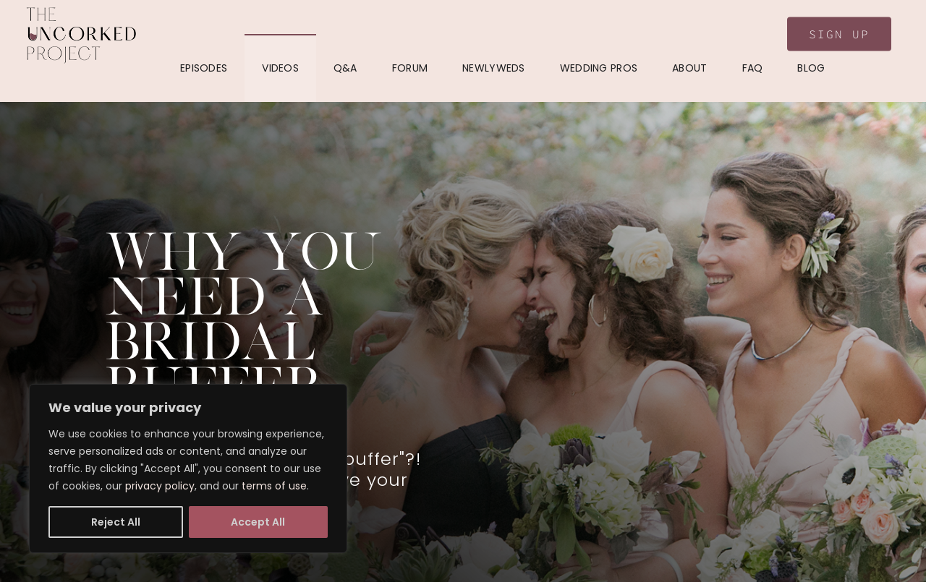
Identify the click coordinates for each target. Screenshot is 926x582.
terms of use (274, 486)
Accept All (258, 522)
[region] (188, 468)
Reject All (115, 522)
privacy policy (160, 486)
